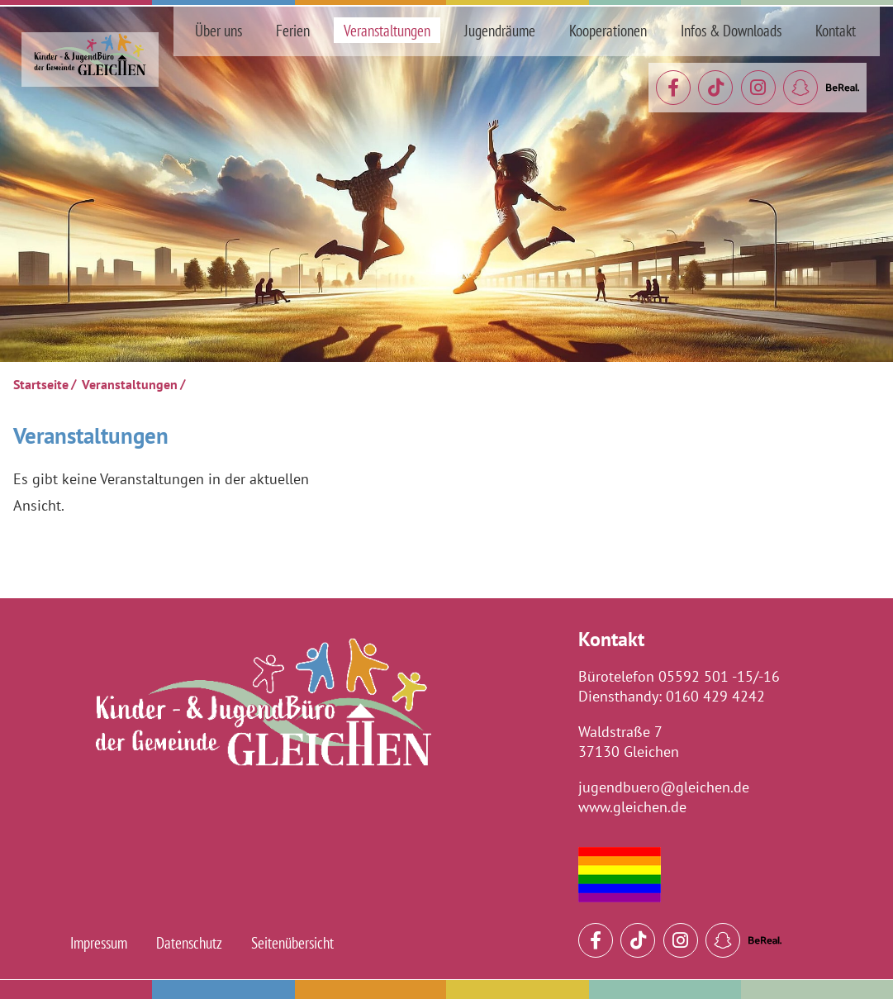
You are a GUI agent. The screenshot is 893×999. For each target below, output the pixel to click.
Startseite (41, 384)
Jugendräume (499, 30)
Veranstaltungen (387, 30)
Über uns (218, 30)
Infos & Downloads (731, 30)
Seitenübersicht (292, 942)
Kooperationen (608, 30)
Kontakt (835, 30)
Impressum (98, 942)
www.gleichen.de (632, 806)
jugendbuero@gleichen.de (663, 787)
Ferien (293, 30)
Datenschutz (189, 942)
